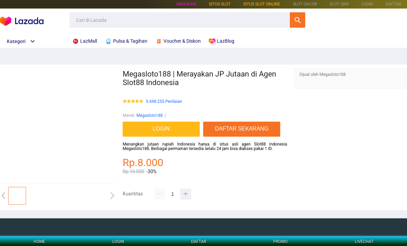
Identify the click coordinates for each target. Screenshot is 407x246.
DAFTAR (393, 4)
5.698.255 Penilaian (164, 101)
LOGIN (367, 4)
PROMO (280, 241)
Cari (297, 20)
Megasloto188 (149, 115)
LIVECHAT (364, 241)
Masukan (186, 4)
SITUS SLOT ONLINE (261, 4)
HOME (39, 241)
